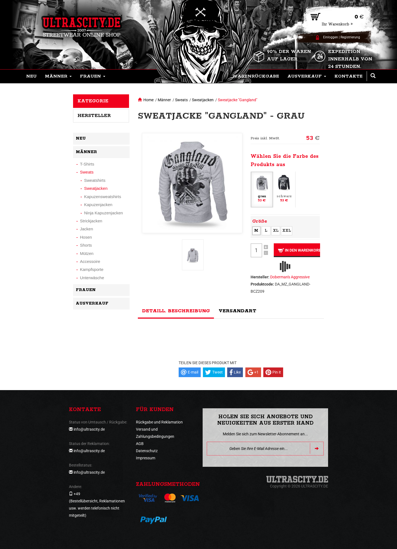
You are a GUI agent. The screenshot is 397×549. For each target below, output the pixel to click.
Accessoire (90, 261)
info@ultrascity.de (89, 429)
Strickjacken (91, 220)
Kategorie (92, 101)
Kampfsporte (91, 269)
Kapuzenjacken (98, 204)
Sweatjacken (203, 100)
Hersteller (94, 116)
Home (148, 100)
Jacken (86, 228)
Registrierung (350, 37)
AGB (140, 443)
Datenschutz (147, 451)
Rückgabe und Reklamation (159, 422)
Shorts (86, 245)
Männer (164, 100)
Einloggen (330, 37)
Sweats (181, 100)
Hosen (86, 237)
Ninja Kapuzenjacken (103, 212)
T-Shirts (87, 164)
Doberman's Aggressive (290, 277)
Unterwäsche (92, 277)
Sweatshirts (95, 180)
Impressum (145, 458)
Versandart (237, 311)
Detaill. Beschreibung (176, 311)
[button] (58, 76)
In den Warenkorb (299, 250)
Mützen (86, 253)
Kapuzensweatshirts (102, 196)
